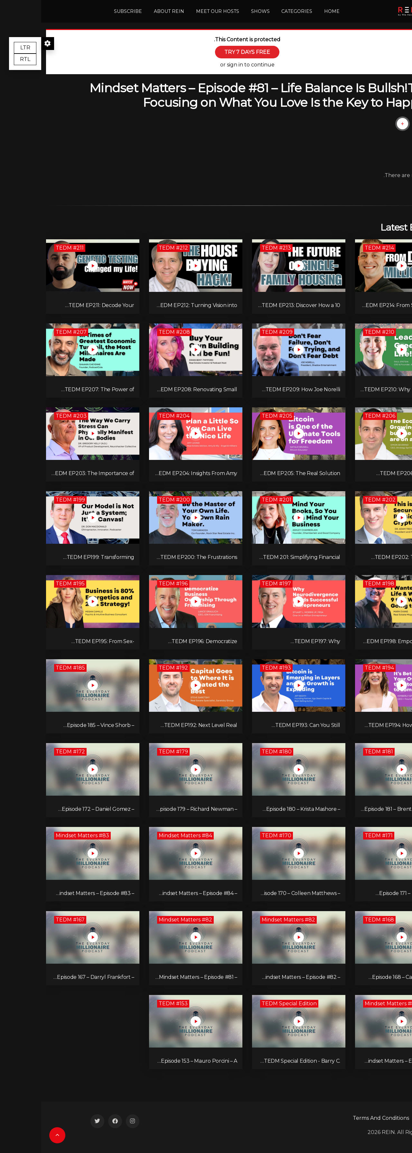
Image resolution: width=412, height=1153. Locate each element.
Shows (219, 11)
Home (290, 11)
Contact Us (393, 1118)
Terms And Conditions (340, 1118)
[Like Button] (381, 123)
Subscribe (87, 11)
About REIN (128, 11)
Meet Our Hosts (176, 11)
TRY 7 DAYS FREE (206, 52)
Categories (255, 11)
